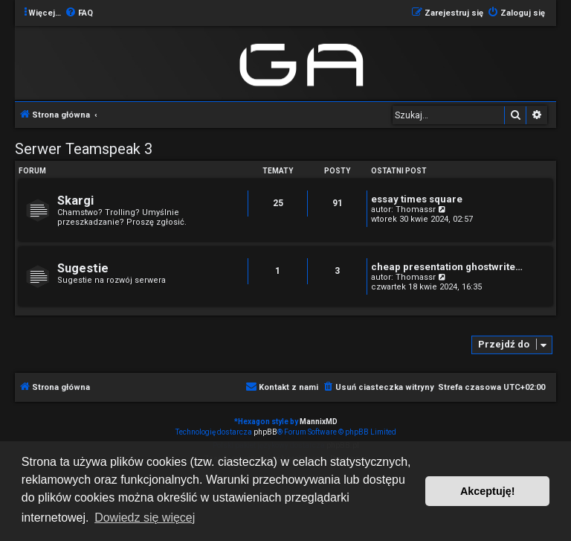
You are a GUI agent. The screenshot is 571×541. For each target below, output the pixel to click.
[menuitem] (79, 13)
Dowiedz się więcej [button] (144, 517)
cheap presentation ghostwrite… (447, 266)
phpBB (265, 432)
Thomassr (416, 209)
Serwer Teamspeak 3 (83, 149)
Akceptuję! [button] (487, 491)
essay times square (416, 199)
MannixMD (319, 421)
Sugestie (83, 268)
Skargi (75, 200)
